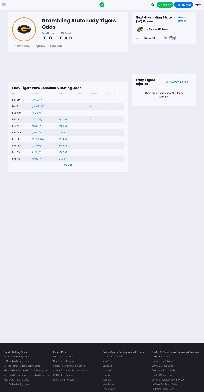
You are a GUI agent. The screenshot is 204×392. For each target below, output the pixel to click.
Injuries (40, 46)
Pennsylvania (108, 389)
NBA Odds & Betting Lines (16, 361)
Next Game (22, 46)
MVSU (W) (37, 126)
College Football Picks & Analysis (69, 366)
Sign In (198, 5)
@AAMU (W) (38, 106)
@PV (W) (36, 145)
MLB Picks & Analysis (63, 375)
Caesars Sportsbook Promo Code (168, 379)
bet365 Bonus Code (161, 356)
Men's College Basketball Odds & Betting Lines (26, 370)
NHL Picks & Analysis (63, 379)
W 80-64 (63, 145)
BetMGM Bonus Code (162, 366)
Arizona (106, 375)
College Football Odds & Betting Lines (22, 366)
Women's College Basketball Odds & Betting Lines (28, 375)
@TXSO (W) (38, 139)
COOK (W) (37, 119)
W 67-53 (63, 152)
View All (68, 165)
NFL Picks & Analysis (63, 356)
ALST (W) (36, 152)
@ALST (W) (37, 100)
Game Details (183, 19)
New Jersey (108, 384)
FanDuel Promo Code (162, 375)
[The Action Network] (102, 4)
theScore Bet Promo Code (164, 384)
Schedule (56, 46)
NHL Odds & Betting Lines (16, 384)
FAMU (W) (37, 113)
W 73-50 (63, 139)
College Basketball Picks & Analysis (70, 370)
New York (107, 361)
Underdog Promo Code (163, 389)
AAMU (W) (37, 158)
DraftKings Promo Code (163, 370)
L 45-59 (62, 132)
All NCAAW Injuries (179, 81)
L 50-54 (62, 158)
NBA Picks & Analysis (63, 361)
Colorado (106, 379)
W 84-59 (63, 126)
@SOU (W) (37, 132)
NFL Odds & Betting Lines (16, 356)
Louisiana (107, 366)
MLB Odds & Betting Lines (16, 379)
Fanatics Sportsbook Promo (165, 361)
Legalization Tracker (112, 356)
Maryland (107, 370)
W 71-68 (63, 119)
